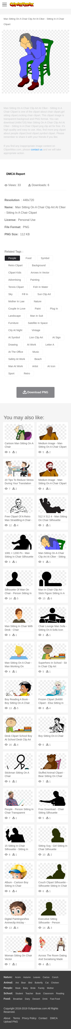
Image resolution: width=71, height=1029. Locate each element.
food (29, 258)
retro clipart (15, 265)
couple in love (16, 308)
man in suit (36, 315)
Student (19, 993)
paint (38, 308)
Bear (23, 982)
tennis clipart (16, 287)
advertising (14, 279)
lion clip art (36, 337)
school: (8, 993)
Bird (30, 982)
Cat (47, 982)
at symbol (14, 337)
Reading (60, 993)
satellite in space (38, 323)
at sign (56, 337)
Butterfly (39, 982)
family (41, 988)
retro (27, 373)
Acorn (18, 977)
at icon (51, 366)
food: (7, 998)
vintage (36, 330)
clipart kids (14, 272)
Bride (33, 988)
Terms (16, 1018)
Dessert (36, 999)
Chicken (55, 982)
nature (37, 301)
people (12, 258)
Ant (17, 982)
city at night (15, 330)
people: (8, 987)
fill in (25, 294)
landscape (14, 315)
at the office (15, 351)
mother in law (16, 301)
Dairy (27, 999)
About (7, 1018)
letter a (49, 344)
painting (34, 279)
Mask (17, 988)
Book (38, 993)
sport (11, 373)
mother (50, 988)
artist (35, 366)
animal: (8, 982)
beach (38, 359)
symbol (45, 258)
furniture (13, 323)
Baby (25, 988)
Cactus (46, 977)
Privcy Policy (29, 1018)
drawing (13, 344)
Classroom (48, 993)
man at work (15, 366)
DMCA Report (15, 173)
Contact (43, 1018)
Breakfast (17, 999)
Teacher (29, 993)
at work (31, 344)
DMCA (53, 1018)
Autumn (27, 977)
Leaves (36, 977)
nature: (8, 977)
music (35, 351)
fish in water (40, 287)
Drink (45, 999)
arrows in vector (40, 272)
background (39, 265)
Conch (55, 977)
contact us (36, 149)
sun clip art (44, 294)
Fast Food (55, 999)
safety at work (16, 359)
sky (10, 294)
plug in (54, 308)
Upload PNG (11, 1021)
